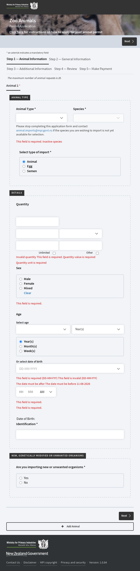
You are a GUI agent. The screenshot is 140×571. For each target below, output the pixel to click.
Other (89, 253)
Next (129, 41)
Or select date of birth (29, 362)
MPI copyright (48, 562)
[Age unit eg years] (98, 329)
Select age (22, 323)
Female (29, 284)
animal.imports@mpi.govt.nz (34, 130)
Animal (32, 162)
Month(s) (30, 346)
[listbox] (45, 392)
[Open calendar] (118, 369)
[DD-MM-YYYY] (53, 369)
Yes (24, 478)
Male (27, 279)
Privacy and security (73, 562)
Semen (32, 171)
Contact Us (13, 562)
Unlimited (44, 253)
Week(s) (29, 351)
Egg (29, 166)
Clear (27, 293)
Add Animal (70, 526)
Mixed (28, 288)
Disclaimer (29, 562)
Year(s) (29, 341)
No (24, 483)
